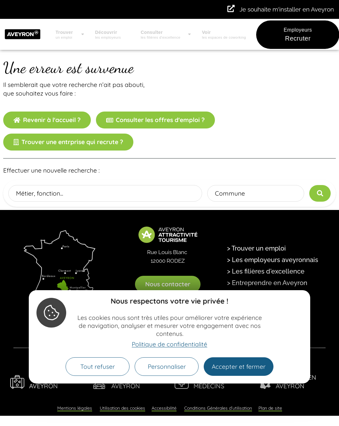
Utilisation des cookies (122, 408)
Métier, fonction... (39, 193)
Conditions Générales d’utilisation (218, 408)
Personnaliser (167, 366)
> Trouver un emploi (256, 248)
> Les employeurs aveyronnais (272, 260)
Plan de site (270, 408)
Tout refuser (97, 366)
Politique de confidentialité (169, 344)
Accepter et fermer (238, 366)
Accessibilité (164, 408)
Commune (230, 193)
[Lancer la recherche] (320, 193)
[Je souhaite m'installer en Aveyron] (231, 8)
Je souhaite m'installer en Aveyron (287, 9)
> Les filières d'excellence (265, 271)
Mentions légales (74, 408)
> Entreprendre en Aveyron (267, 283)
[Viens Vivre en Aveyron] (17, 382)
